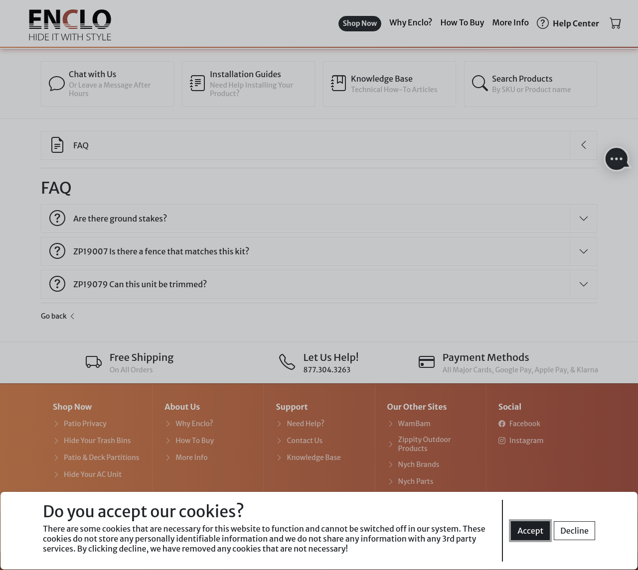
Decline (574, 531)
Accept (530, 531)
